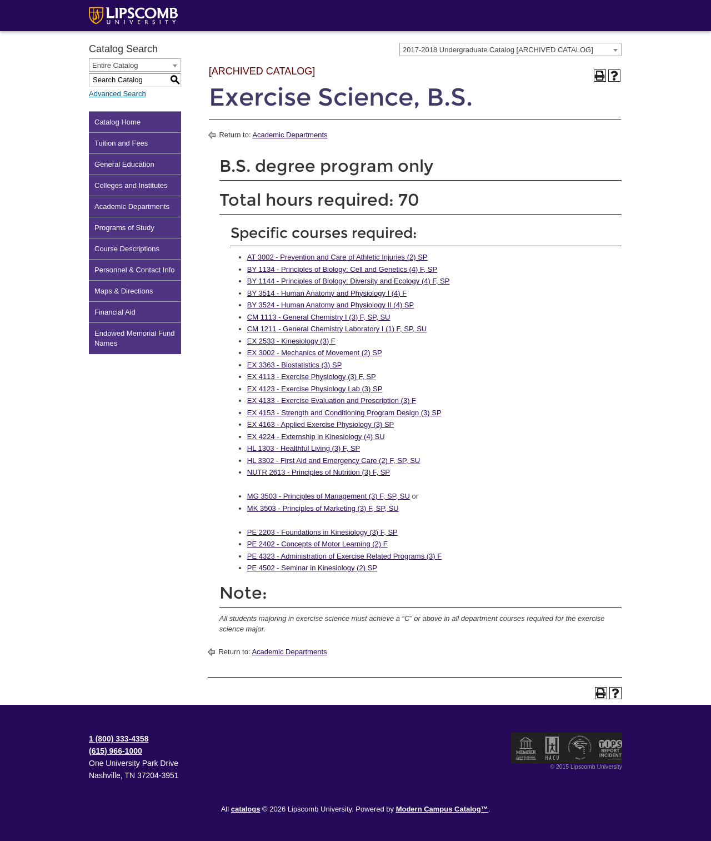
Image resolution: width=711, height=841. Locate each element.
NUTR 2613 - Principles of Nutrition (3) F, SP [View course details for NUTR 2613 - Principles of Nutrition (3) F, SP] (318, 472)
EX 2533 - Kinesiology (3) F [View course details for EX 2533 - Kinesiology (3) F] (291, 341)
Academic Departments (131, 206)
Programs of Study (124, 227)
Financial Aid (115, 312)
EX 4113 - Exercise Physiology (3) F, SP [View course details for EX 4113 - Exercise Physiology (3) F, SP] (311, 376)
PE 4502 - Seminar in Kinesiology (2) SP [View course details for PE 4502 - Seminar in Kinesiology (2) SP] (312, 568)
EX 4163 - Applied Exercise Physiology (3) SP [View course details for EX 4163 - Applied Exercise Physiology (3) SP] (320, 424)
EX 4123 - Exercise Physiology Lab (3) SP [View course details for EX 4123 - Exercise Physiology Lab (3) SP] (315, 389)
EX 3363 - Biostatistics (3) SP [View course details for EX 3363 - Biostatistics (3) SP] (294, 365)
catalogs (246, 809)
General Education (124, 164)
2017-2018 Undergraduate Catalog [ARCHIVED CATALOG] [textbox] (498, 50)
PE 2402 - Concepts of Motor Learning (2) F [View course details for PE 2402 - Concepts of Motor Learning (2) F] (317, 544)
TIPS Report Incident (609, 748)
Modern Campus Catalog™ (442, 809)
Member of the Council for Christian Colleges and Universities (526, 748)
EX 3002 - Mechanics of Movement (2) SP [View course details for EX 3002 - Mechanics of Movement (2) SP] (314, 353)
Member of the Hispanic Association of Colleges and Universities (552, 748)
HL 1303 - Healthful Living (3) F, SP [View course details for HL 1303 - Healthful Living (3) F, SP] (303, 448)
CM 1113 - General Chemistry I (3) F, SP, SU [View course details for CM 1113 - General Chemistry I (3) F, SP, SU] (318, 317)
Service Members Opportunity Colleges (580, 748)
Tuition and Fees (121, 143)
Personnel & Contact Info (134, 270)
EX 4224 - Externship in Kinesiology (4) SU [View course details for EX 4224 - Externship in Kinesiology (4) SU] (316, 436)
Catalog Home (117, 122)
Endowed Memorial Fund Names (134, 338)
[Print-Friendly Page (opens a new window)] (600, 75)
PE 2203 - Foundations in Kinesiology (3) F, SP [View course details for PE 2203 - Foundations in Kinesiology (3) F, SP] (322, 532)
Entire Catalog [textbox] (115, 65)
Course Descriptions (126, 249)
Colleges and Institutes (131, 185)
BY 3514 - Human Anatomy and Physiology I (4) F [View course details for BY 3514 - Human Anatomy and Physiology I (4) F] (327, 293)
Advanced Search (117, 93)
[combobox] (510, 49)
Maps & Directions (123, 291)
